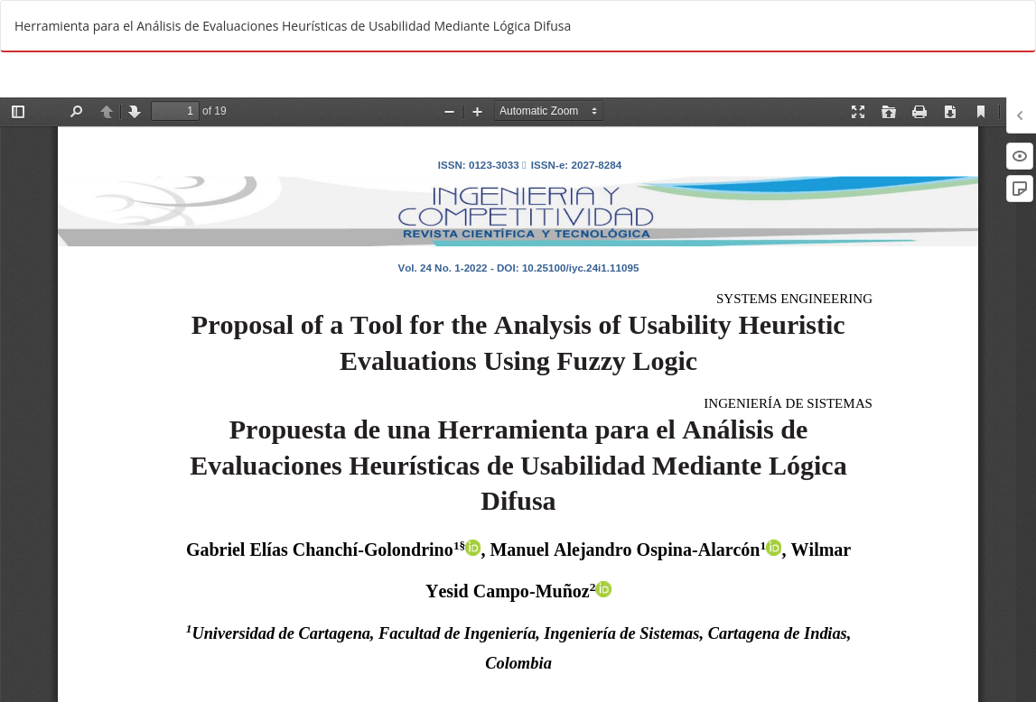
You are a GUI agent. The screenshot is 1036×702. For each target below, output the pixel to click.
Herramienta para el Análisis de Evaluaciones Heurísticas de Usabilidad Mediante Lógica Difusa (292, 25)
